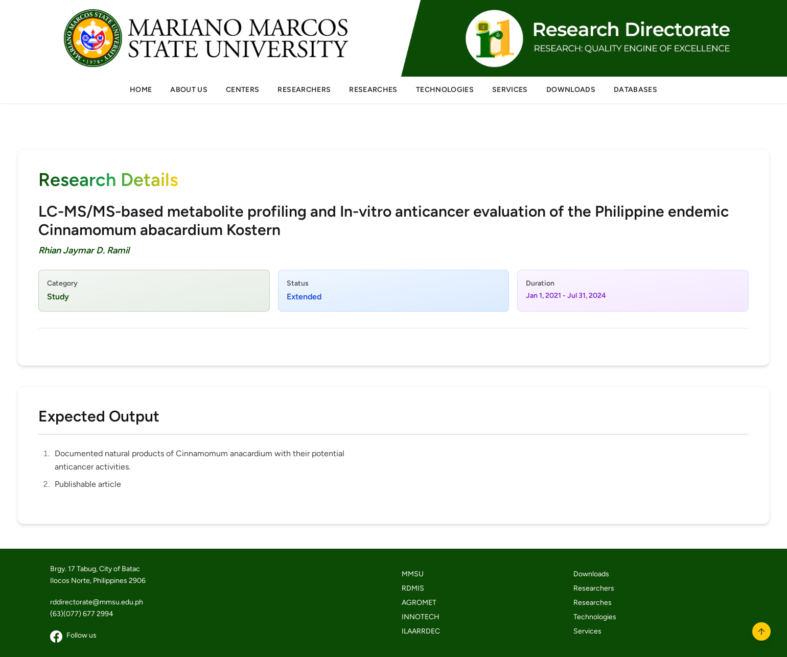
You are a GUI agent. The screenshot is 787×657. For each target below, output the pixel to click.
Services (587, 631)
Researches (592, 602)
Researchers (593, 588)
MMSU (413, 574)
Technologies (594, 617)
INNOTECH (420, 617)
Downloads (591, 574)
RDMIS (413, 588)
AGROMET (419, 602)
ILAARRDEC (421, 631)
